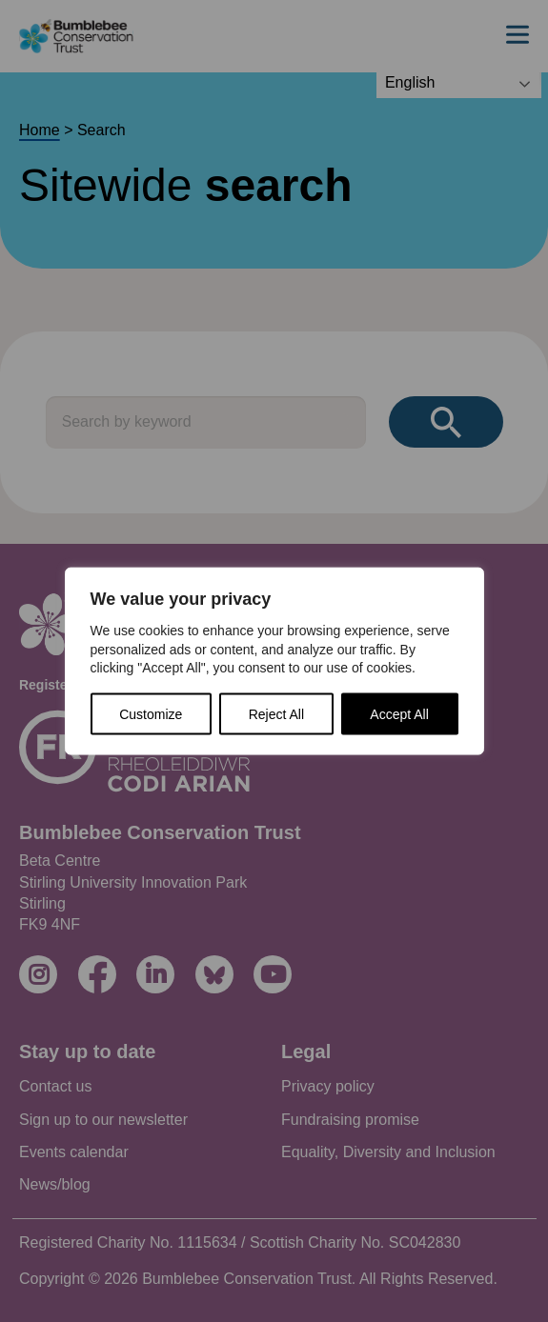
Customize (150, 713)
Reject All (276, 713)
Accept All (399, 713)
